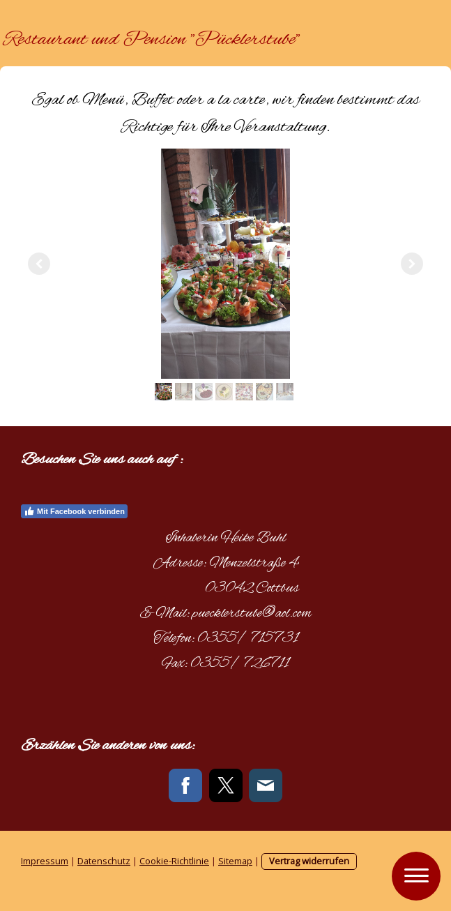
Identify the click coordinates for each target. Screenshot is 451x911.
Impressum (44, 860)
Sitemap (235, 860)
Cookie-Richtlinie (174, 860)
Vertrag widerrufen (309, 860)
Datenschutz (103, 860)
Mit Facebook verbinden (74, 511)
